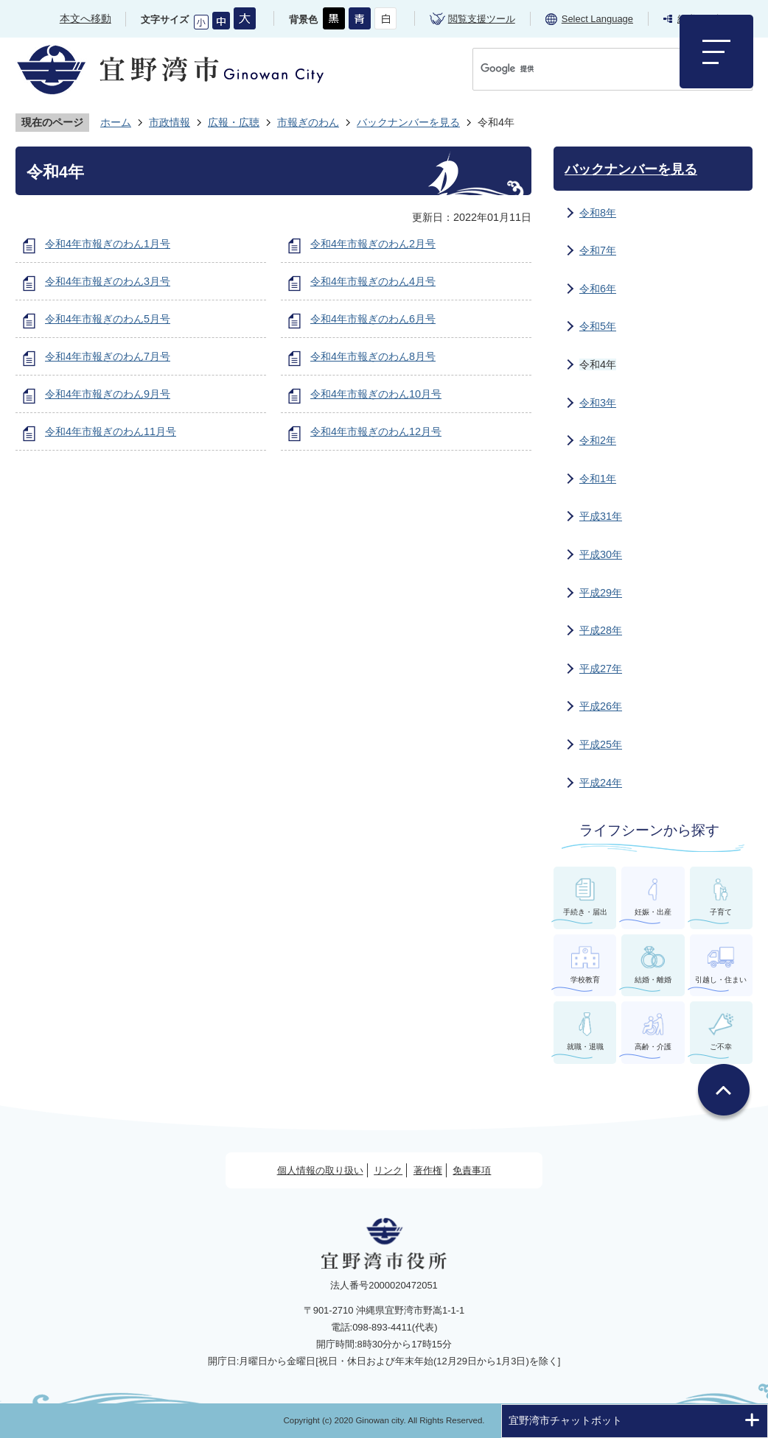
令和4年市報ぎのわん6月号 (373, 319)
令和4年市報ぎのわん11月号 (110, 431)
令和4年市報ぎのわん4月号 (373, 281)
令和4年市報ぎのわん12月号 (375, 431)
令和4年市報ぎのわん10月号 (375, 394)
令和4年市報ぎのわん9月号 (107, 394)
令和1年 (597, 478)
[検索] (597, 69)
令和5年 (597, 326)
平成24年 (600, 783)
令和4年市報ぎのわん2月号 (373, 244)
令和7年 (597, 250)
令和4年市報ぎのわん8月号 (373, 356)
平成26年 (600, 706)
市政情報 (169, 122)
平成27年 (600, 668)
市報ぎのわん (308, 122)
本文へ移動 (85, 18)
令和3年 (597, 403)
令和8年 (597, 213)
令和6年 (597, 289)
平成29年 (600, 593)
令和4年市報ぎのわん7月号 (107, 356)
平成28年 (600, 630)
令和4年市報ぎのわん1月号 (107, 244)
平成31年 (600, 516)
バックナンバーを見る (408, 122)
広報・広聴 (233, 122)
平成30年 (600, 554)
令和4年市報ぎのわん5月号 (107, 319)
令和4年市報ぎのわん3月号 (107, 281)
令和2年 (597, 440)
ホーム (115, 122)
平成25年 (600, 744)
